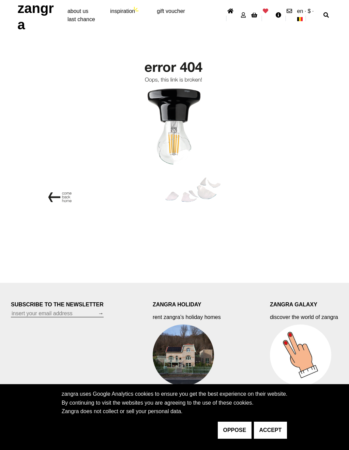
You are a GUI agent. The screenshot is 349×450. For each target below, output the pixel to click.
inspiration (122, 11)
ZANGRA (35, 16)
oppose (234, 430)
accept (270, 430)
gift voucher (171, 11)
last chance (81, 19)
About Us (77, 11)
